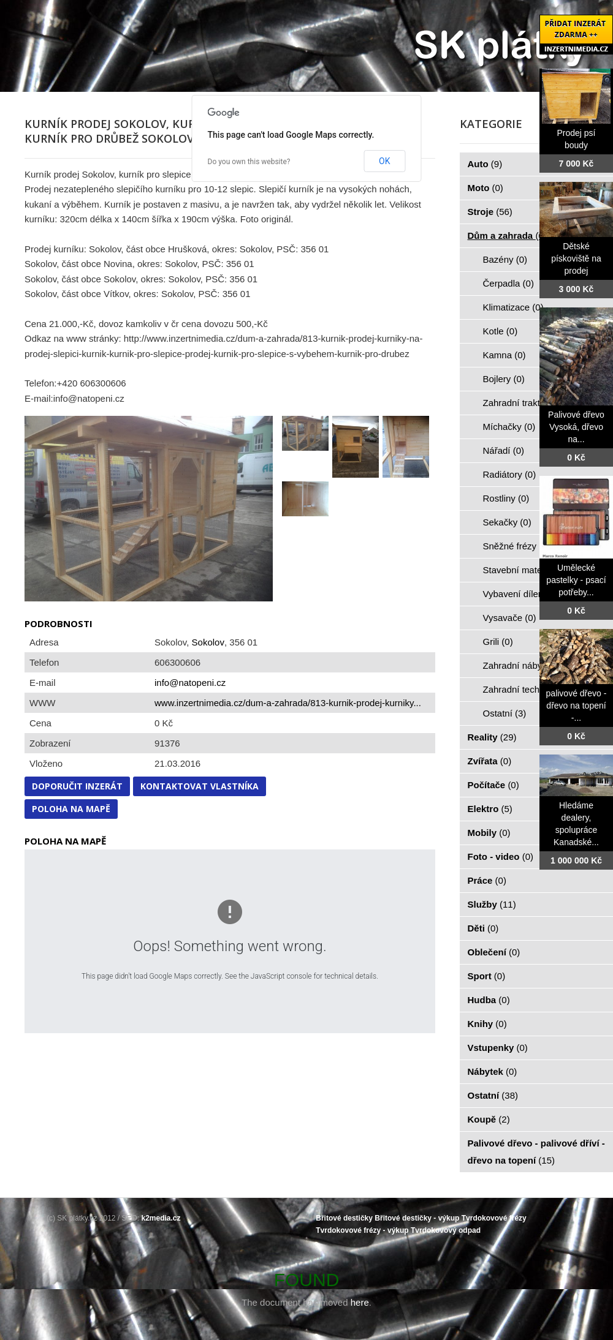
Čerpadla (508, 283)
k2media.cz (161, 1218)
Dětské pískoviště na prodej (576, 258)
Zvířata (490, 761)
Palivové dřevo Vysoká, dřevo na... (576, 427)
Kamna (504, 355)
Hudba (489, 1000)
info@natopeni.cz (190, 682)
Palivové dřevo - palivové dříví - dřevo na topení (536, 1151)
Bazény (505, 259)
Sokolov (208, 642)
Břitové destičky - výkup (417, 1218)
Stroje (490, 211)
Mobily (489, 832)
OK (384, 161)
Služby (492, 904)
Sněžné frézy (516, 546)
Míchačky (509, 426)
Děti (483, 928)
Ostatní (505, 713)
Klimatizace (513, 307)
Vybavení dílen (520, 594)
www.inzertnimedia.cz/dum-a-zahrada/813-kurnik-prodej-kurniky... (287, 703)
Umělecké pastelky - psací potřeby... (576, 580)
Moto (485, 188)
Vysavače (509, 617)
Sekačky (507, 522)
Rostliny (506, 498)
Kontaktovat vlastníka (199, 786)
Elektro (490, 809)
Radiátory (509, 474)
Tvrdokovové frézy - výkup (362, 1230)
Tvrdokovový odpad (446, 1230)
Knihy (487, 1023)
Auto (485, 164)
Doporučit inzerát (77, 786)
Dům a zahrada (507, 235)
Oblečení (494, 952)
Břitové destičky (344, 1218)
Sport (487, 976)
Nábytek (492, 1071)
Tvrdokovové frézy (494, 1218)
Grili (498, 641)
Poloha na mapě (71, 809)
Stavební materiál (525, 570)
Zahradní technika (527, 689)
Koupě (489, 1119)
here (360, 1302)
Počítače (493, 785)
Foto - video (501, 856)
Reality (492, 737)
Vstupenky (498, 1047)
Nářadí (504, 450)
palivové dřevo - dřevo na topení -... (576, 705)
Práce (487, 880)
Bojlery (504, 379)
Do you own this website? (249, 161)
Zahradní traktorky (527, 402)
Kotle (500, 331)
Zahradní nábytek (525, 665)
